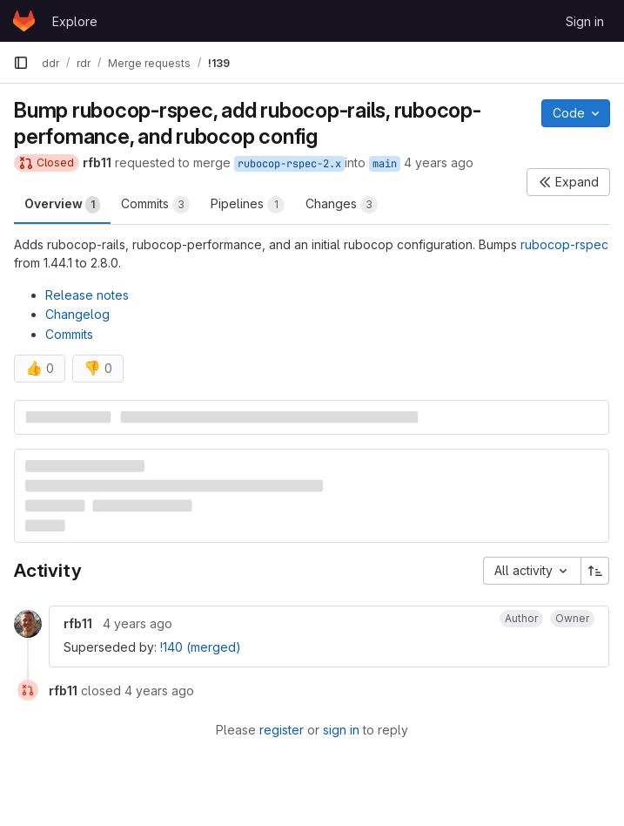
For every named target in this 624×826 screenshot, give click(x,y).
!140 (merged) (200, 647)
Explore (74, 21)
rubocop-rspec (564, 244)
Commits (155, 204)
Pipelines (248, 204)
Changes (341, 204)
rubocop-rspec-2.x (289, 164)
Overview (62, 204)
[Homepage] (24, 21)
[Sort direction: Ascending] (595, 571)
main (384, 164)
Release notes (87, 295)
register (281, 729)
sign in (341, 729)
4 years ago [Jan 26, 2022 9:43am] (438, 162)
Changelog (77, 314)
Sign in (585, 21)
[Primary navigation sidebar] (21, 63)
